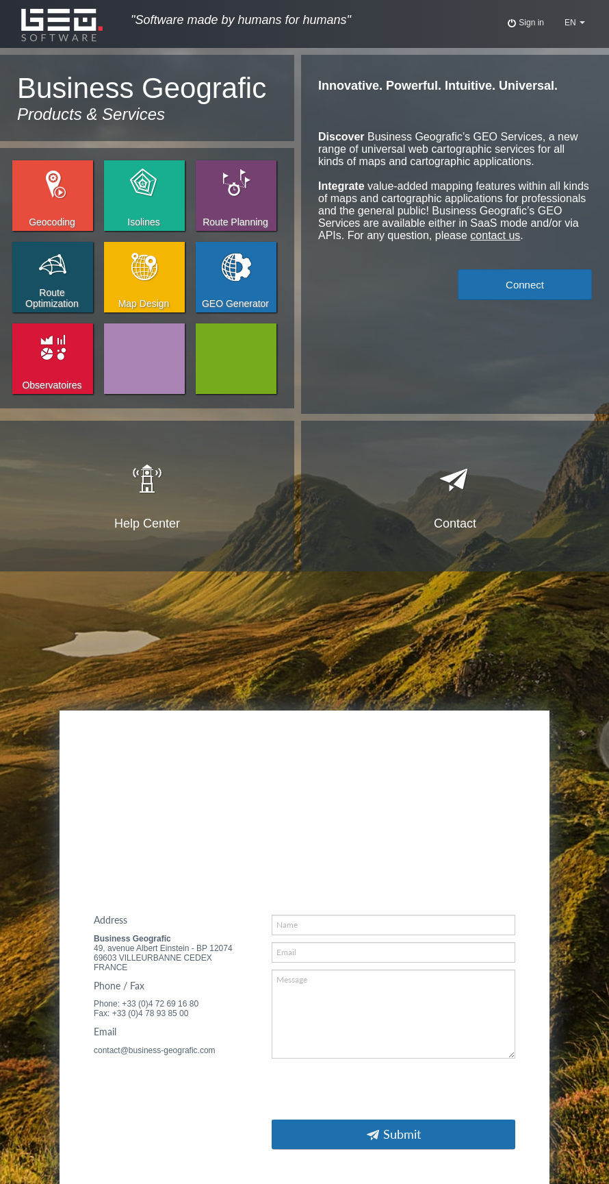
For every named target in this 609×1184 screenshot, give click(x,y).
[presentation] (376, 1092)
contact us (495, 235)
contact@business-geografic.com (155, 1050)
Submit (394, 1134)
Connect (525, 285)
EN (575, 22)
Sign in (525, 23)
